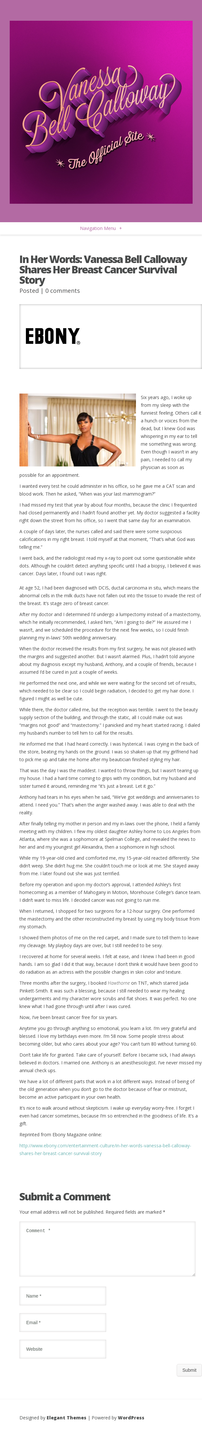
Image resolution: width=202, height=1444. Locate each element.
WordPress (131, 1425)
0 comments (62, 290)
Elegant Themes (66, 1425)
